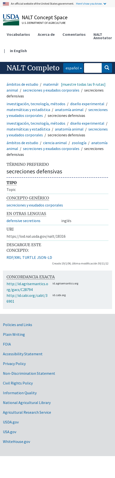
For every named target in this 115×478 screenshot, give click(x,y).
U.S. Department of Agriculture (44, 23)
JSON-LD (44, 257)
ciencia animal (55, 142)
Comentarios (74, 34)
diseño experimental (87, 103)
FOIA (7, 344)
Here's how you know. (89, 3)
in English (18, 50)
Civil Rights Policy (18, 383)
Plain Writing (14, 334)
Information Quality (20, 392)
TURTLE (29, 257)
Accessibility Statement (23, 353)
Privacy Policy (14, 363)
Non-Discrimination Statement (29, 373)
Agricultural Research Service (27, 412)
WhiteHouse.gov (16, 441)
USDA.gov (11, 422)
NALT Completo (33, 68)
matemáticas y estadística (28, 109)
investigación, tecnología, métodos (36, 103)
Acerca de (46, 34)
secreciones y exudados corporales (51, 90)
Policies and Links (17, 324)
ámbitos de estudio (22, 84)
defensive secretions (23, 220)
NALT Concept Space (45, 17)
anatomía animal (69, 109)
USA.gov (9, 431)
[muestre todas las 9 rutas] (83, 84)
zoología (79, 142)
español (71, 67)
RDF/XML (14, 257)
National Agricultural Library (27, 402)
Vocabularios (18, 34)
